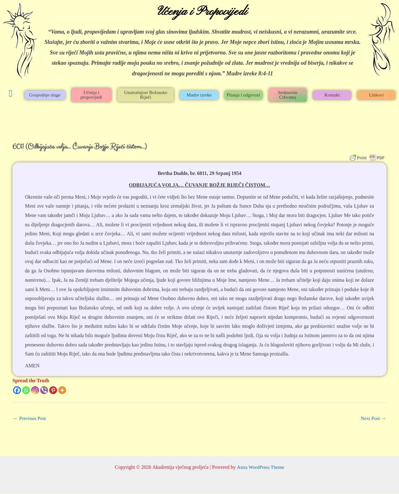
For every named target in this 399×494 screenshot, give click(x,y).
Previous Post (30, 418)
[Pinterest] (53, 390)
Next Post (373, 418)
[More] (62, 390)
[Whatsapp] (26, 390)
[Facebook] (17, 390)
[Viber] (44, 390)
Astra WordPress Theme (260, 467)
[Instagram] (35, 390)
